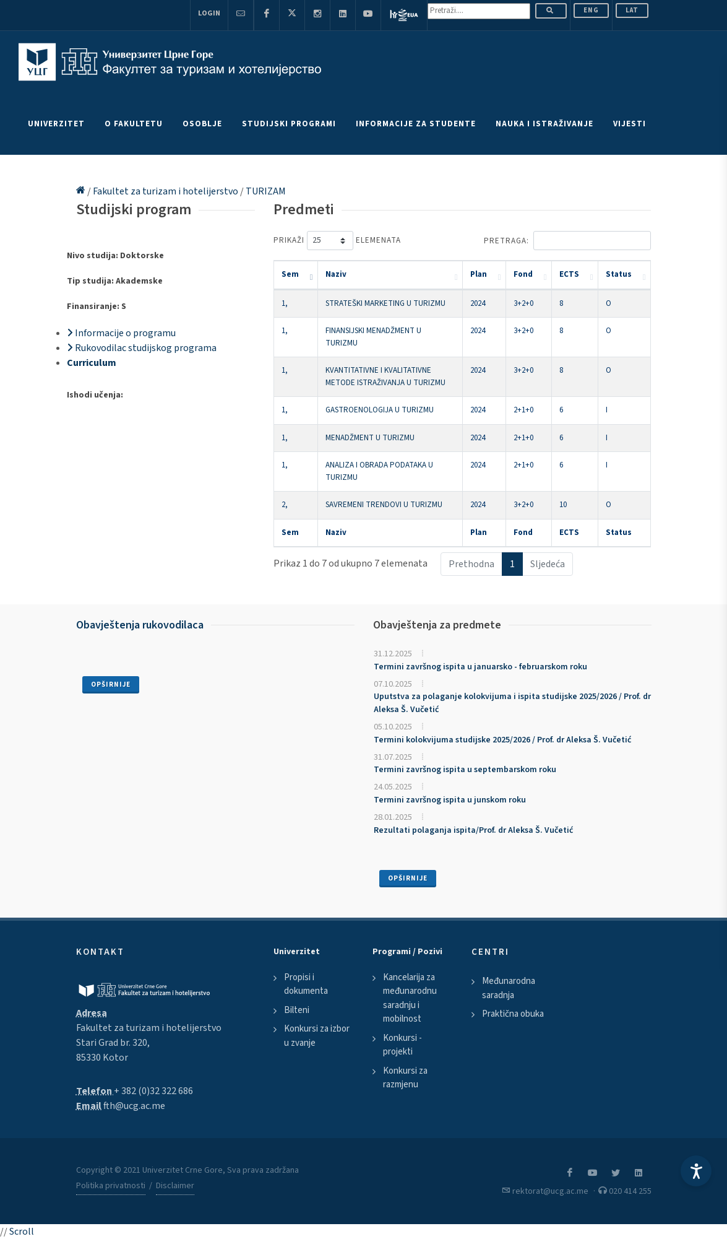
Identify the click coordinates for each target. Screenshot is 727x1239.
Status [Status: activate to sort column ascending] (619, 274)
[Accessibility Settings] (696, 1170)
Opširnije (111, 684)
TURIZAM (266, 191)
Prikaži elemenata (337, 240)
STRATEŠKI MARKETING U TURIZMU (385, 303)
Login (209, 13)
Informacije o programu (121, 333)
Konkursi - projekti (402, 1045)
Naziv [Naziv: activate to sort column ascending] (335, 274)
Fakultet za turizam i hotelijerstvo (166, 191)
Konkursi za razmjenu (405, 1078)
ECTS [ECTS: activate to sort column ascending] (569, 274)
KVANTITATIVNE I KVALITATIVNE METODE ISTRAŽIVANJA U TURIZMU (385, 376)
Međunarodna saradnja (508, 988)
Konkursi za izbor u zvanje (317, 1036)
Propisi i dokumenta (306, 984)
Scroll (21, 1231)
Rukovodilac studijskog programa (142, 348)
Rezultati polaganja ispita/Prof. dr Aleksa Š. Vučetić (473, 830)
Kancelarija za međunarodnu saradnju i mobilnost (410, 998)
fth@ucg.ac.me (134, 1106)
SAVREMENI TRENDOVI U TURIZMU (383, 504)
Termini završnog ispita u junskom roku (450, 800)
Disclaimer (175, 1186)
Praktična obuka (513, 1013)
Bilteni (296, 1010)
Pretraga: (567, 240)
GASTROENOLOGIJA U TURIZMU (379, 409)
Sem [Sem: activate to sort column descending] (290, 274)
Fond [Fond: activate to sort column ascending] (523, 274)
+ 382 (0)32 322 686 (153, 1091)
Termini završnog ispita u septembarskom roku (465, 769)
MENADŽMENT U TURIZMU (370, 437)
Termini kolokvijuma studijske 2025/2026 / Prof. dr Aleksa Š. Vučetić (502, 740)
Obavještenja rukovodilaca (140, 625)
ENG (591, 10)
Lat (632, 10)
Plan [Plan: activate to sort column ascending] (478, 274)
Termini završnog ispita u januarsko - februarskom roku (480, 667)
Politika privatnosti (110, 1186)
